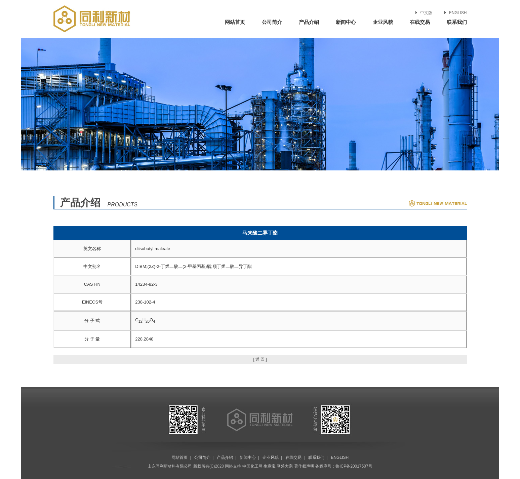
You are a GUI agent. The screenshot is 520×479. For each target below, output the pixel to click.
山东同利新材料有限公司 (170, 466)
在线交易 (420, 22)
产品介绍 (309, 22)
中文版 (426, 12)
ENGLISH (458, 12)
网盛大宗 (285, 466)
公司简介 (272, 22)
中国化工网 (252, 466)
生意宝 (270, 466)
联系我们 (457, 22)
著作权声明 (304, 466)
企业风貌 (383, 22)
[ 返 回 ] (260, 359)
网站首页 (235, 22)
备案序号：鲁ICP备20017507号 (343, 466)
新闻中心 (346, 22)
